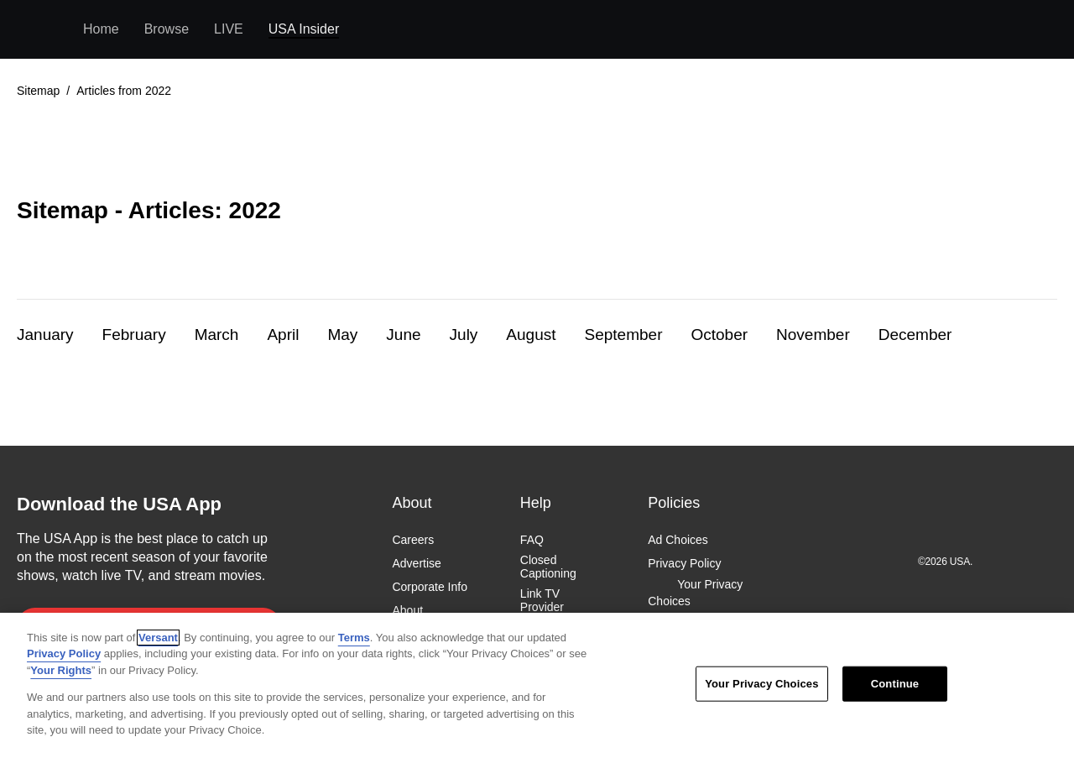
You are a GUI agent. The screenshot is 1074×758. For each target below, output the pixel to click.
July (464, 334)
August (530, 334)
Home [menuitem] (101, 29)
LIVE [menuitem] (228, 29)
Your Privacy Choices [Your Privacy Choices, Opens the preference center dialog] (761, 683)
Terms (354, 637)
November (813, 334)
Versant (158, 637)
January (45, 334)
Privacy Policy (684, 563)
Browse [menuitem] (166, 29)
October (719, 334)
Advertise (416, 563)
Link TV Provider (542, 601)
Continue (895, 683)
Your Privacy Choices (695, 593)
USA (39, 29)
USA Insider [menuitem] (303, 29)
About (407, 611)
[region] (537, 685)
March (217, 334)
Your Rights (60, 670)
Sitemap (38, 90)
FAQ (532, 539)
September (624, 334)
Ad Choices (678, 539)
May (342, 334)
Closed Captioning (548, 566)
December (915, 334)
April (283, 334)
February (134, 334)
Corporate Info (429, 587)
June (403, 334)
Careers (413, 539)
